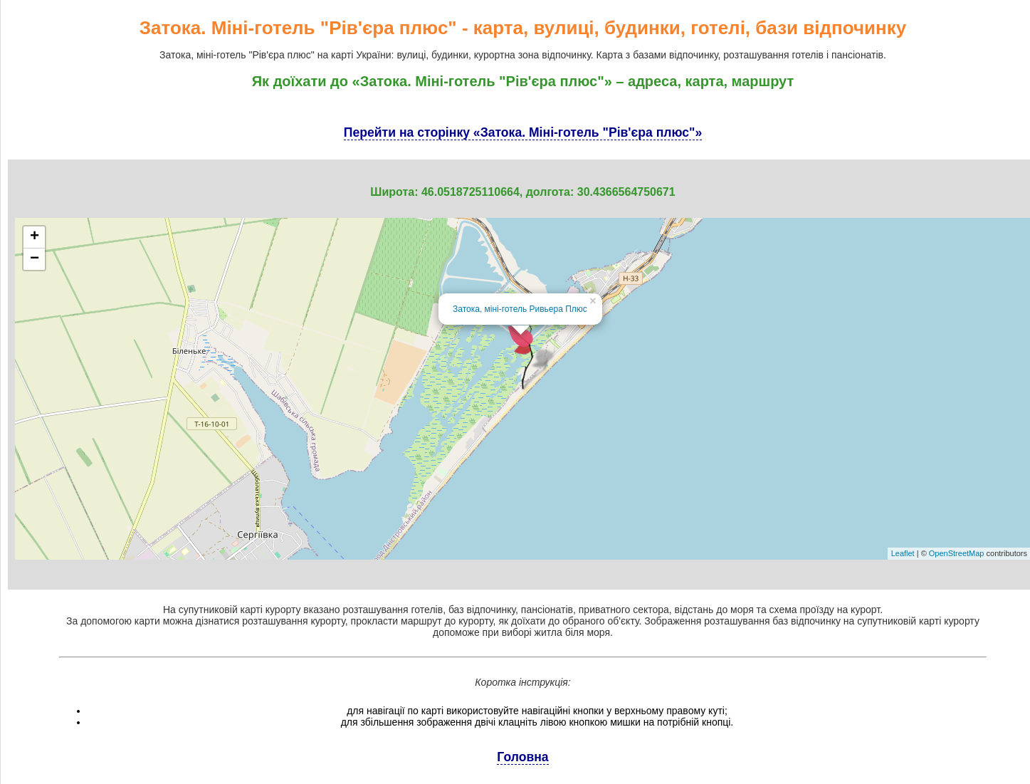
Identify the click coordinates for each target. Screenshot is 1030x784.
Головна (522, 757)
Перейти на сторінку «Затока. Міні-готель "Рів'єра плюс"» (523, 132)
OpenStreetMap (956, 553)
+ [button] (34, 237)
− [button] (34, 259)
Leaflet (903, 553)
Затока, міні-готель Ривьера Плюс (520, 309)
